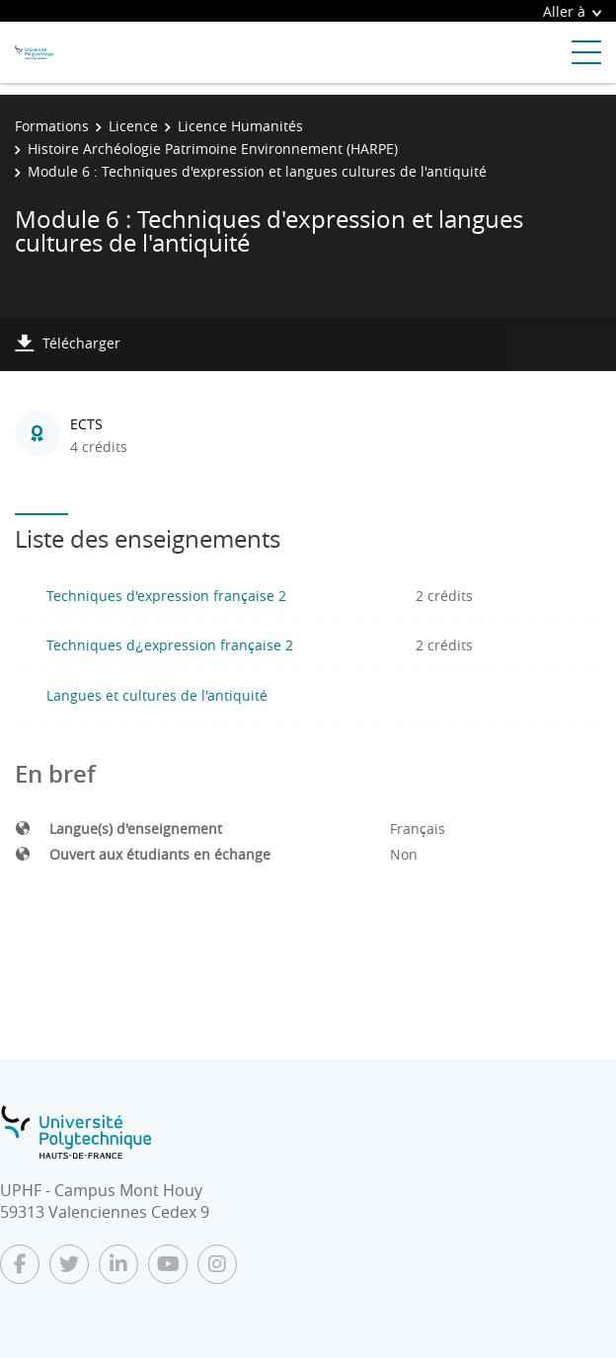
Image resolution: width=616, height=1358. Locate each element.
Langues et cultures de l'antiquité (157, 695)
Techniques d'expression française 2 (166, 595)
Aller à (572, 11)
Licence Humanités (240, 125)
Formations (52, 125)
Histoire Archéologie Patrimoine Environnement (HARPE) (213, 148)
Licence (133, 125)
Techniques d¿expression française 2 (169, 645)
